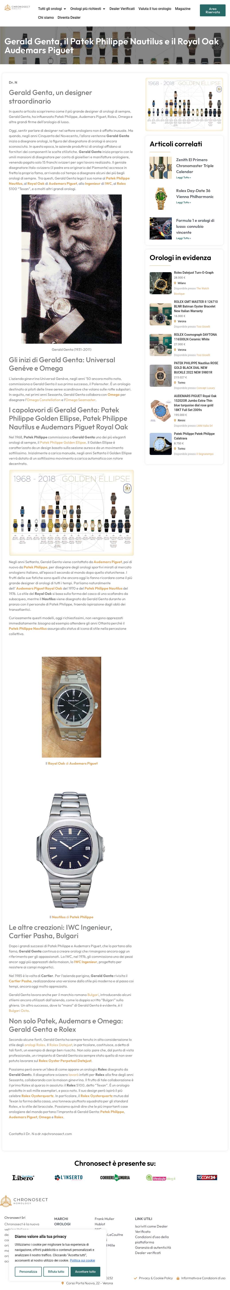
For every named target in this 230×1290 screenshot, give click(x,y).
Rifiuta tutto (56, 1271)
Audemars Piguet (83, 763)
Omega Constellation (44, 400)
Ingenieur (93, 183)
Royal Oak (57, 763)
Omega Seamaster (80, 400)
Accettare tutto (85, 1271)
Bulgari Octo (19, 1010)
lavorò (74, 1074)
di (67, 763)
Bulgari (93, 994)
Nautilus (15, 183)
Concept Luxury (206, 388)
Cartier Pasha (20, 981)
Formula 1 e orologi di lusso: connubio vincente (195, 226)
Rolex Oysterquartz (37, 1096)
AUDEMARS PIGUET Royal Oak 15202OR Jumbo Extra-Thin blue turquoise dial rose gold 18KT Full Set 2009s (195, 403)
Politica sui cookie (82, 1260)
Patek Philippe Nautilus (103, 588)
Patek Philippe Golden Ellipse (63, 442)
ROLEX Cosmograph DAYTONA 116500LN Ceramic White (195, 337)
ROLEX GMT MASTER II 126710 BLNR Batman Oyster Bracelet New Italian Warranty (196, 306)
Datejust (84, 1060)
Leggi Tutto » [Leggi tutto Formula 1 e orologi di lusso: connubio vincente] (183, 238)
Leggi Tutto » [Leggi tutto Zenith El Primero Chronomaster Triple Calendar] (183, 177)
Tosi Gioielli (203, 326)
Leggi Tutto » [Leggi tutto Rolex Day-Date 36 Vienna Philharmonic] (183, 202)
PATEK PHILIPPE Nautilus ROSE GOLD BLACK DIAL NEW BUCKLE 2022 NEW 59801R (196, 367)
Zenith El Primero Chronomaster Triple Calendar (195, 165)
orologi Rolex (35, 1045)
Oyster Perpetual (62, 1060)
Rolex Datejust (60, 1045)
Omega (114, 394)
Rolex (43, 1060)
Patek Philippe (118, 178)
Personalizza (28, 1271)
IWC (108, 183)
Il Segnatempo (205, 454)
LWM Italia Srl (205, 425)
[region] (57, 1255)
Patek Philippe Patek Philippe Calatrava (194, 436)
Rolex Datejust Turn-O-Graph (194, 272)
